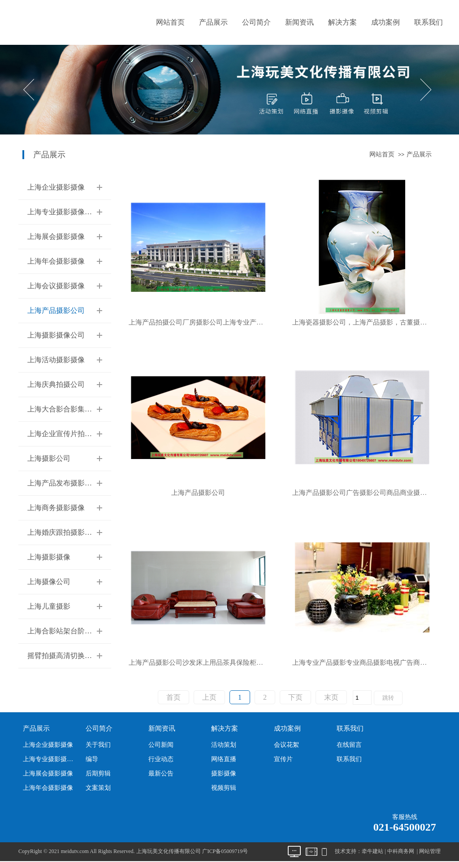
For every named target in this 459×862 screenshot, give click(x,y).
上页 (209, 697)
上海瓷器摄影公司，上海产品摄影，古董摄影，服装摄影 (366, 322)
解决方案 (342, 22)
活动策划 (223, 744)
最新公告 (160, 773)
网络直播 (223, 759)
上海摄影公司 (48, 458)
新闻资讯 (299, 22)
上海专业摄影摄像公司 (63, 212)
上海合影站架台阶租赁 (63, 631)
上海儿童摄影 (48, 606)
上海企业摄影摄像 (56, 187)
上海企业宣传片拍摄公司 (66, 433)
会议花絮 (286, 744)
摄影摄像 (223, 773)
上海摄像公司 (48, 581)
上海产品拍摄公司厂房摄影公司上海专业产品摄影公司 (203, 322)
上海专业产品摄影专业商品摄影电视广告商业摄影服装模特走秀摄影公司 (366, 662)
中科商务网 (400, 851)
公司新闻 (160, 744)
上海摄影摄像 (48, 557)
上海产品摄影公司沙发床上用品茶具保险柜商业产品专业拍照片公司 (203, 662)
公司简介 (256, 22)
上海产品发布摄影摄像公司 (70, 483)
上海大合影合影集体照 (63, 409)
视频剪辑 (223, 787)
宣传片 (283, 759)
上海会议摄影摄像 (56, 286)
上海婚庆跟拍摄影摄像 (63, 532)
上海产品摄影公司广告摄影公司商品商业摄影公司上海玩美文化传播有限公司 (366, 492)
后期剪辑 (98, 773)
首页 (173, 697)
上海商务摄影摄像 (56, 507)
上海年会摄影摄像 (56, 261)
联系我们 (428, 22)
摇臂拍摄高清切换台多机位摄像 (77, 655)
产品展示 (213, 22)
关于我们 (98, 744)
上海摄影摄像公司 (56, 335)
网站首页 (170, 22)
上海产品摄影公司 (56, 310)
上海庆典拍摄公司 (56, 384)
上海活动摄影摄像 (56, 360)
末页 (331, 697)
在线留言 (349, 744)
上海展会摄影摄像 (56, 236)
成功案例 (385, 22)
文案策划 (98, 787)
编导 (92, 759)
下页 (295, 697)
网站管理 (430, 851)
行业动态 (160, 759)
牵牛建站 (372, 851)
